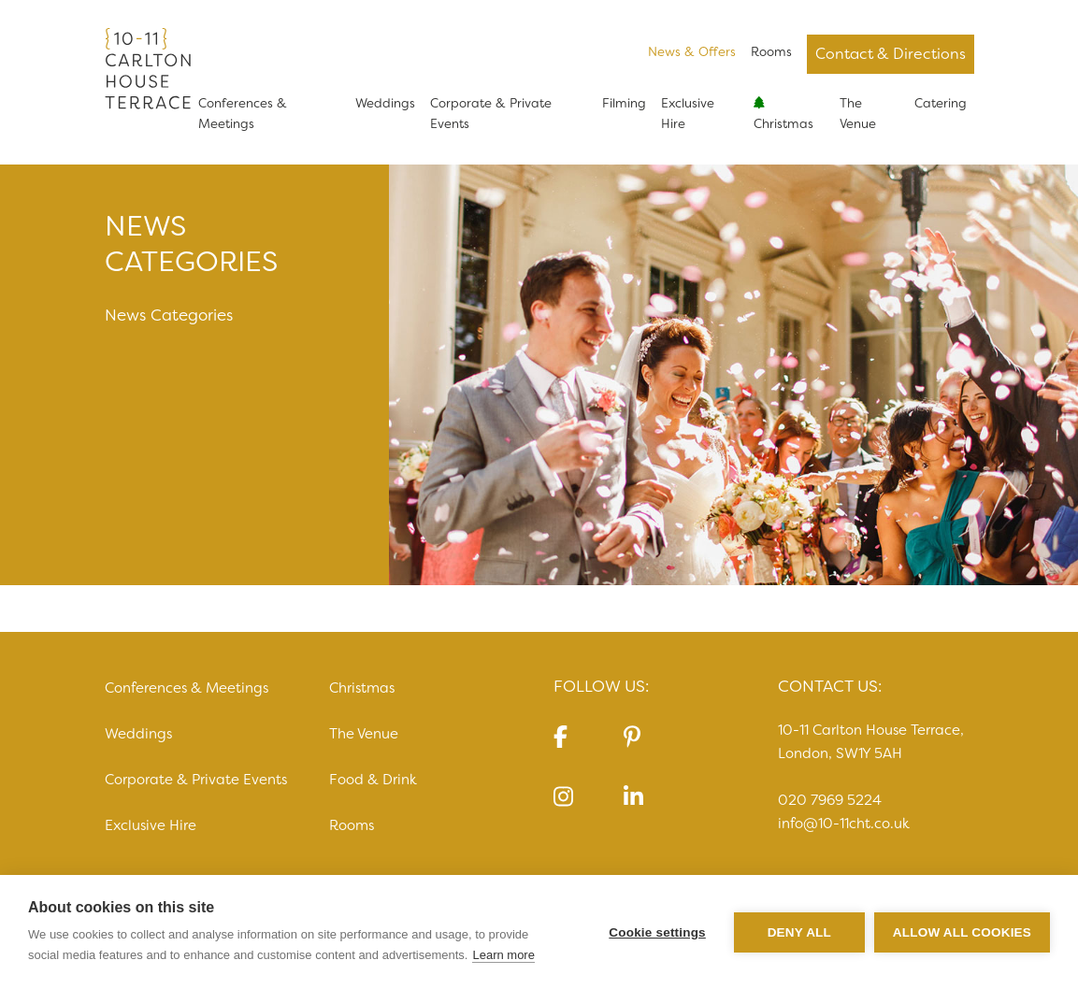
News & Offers (692, 52)
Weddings (385, 103)
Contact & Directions (890, 54)
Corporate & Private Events (491, 113)
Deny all (799, 932)
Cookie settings (657, 932)
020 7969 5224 (830, 800)
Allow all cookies (962, 932)
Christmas (783, 114)
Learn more (503, 955)
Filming (624, 103)
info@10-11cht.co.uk (844, 823)
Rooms (771, 52)
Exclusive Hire (687, 113)
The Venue (858, 113)
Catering (940, 103)
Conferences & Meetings (242, 113)
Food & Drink (373, 779)
